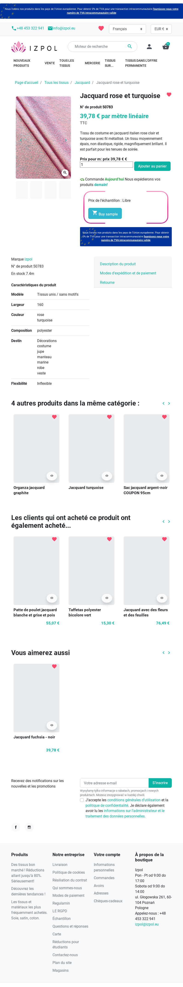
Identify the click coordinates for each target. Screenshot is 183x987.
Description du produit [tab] (118, 264)
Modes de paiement (68, 895)
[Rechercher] (102, 46)
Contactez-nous (65, 955)
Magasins (61, 970)
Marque (17, 259)
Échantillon (62, 918)
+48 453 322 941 (27, 28)
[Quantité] (106, 165)
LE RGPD (60, 911)
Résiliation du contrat (70, 880)
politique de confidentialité (107, 805)
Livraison (60, 864)
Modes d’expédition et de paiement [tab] (128, 273)
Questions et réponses (70, 926)
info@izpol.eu (61, 28)
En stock (18, 273)
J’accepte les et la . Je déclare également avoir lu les (127, 808)
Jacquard (82, 82)
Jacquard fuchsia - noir (34, 737)
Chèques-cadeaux (108, 901)
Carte (57, 934)
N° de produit (91, 107)
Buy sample (105, 213)
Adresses (101, 893)
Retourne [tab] (107, 282)
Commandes (104, 878)
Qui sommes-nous (67, 888)
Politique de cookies (69, 872)
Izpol (28, 259)
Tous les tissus (56, 82)
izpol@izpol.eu (147, 924)
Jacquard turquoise (86, 487)
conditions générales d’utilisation (134, 800)
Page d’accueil (26, 82)
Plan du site (62, 962)
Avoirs (99, 886)
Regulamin (61, 903)
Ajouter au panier (152, 166)
